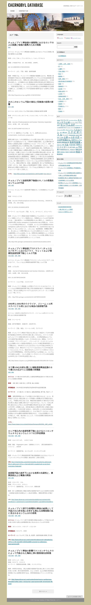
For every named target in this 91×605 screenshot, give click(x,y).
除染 (78, 152)
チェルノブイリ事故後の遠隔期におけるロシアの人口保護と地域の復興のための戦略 (31, 43)
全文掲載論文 (62, 56)
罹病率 (67, 152)
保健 (9, 47)
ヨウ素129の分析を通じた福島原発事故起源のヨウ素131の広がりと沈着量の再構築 (30, 368)
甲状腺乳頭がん (64, 149)
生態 (77, 147)
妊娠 (69, 137)
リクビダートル (69, 133)
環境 (73, 147)
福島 (58, 152)
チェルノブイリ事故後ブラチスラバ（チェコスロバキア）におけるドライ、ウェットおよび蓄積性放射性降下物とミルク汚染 (30, 250)
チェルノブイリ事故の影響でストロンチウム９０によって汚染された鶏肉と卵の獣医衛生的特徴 (31, 552)
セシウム (72, 122)
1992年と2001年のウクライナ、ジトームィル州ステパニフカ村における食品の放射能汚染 (30, 305)
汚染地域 (72, 145)
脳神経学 (61, 86)
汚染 (67, 145)
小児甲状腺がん (64, 140)
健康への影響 (60, 137)
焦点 (59, 74)
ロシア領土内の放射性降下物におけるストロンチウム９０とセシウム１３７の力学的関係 (30, 432)
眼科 (59, 109)
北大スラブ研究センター (65, 212)
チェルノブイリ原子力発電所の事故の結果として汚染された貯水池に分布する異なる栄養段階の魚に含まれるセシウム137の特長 (30, 510)
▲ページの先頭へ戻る (74, 596)
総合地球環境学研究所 (64, 207)
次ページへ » (43, 591)
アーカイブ (59, 196)
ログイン (59, 600)
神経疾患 (72, 149)
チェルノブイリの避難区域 (73, 127)
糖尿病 (60, 76)
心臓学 (60, 69)
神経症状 (78, 149)
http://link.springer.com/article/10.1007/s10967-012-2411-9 (32, 174)
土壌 (66, 137)
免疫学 (60, 104)
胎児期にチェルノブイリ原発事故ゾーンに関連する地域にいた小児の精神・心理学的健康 (70, 185)
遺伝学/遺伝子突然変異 (65, 81)
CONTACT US (23, 11)
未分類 (60, 89)
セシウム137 (67, 125)
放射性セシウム (76, 140)
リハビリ (66, 135)
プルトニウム (69, 130)
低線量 (77, 135)
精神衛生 (62, 152)
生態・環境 (11, 106)
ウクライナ (65, 120)
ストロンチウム (73, 120)
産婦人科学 (61, 91)
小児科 (60, 94)
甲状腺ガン (61, 106)
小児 (73, 137)
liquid (58, 120)
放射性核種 (75, 142)
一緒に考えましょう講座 (65, 209)
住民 (80, 135)
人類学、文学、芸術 (64, 64)
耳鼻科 (60, 111)
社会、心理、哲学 (63, 99)
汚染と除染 (11, 255)
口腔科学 (61, 101)
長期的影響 (72, 152)
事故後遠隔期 (72, 135)
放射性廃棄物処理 (63, 142)
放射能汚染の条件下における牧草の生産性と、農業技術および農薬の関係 (30, 474)
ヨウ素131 (63, 132)
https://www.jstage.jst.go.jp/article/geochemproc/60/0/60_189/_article (30, 424)
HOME (12, 11)
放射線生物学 (62, 96)
